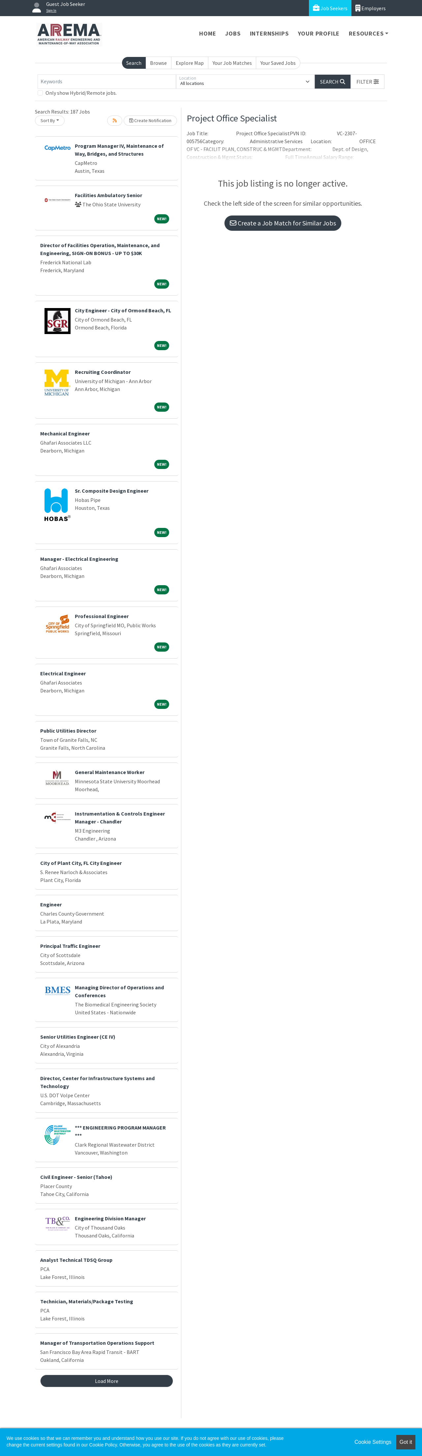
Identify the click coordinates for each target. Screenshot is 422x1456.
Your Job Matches (232, 63)
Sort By (48, 120)
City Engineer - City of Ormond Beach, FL (123, 310)
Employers (370, 8)
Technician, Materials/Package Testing (86, 1301)
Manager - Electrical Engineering (79, 559)
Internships (269, 33)
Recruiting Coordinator (103, 372)
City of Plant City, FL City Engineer (81, 863)
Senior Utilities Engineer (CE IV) (77, 1036)
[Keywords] (107, 81)
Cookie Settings (372, 1442)
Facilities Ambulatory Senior (108, 195)
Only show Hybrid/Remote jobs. (81, 93)
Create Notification (150, 120)
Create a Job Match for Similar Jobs (283, 223)
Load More (106, 1381)
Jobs (232, 33)
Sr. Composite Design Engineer (111, 490)
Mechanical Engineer (65, 433)
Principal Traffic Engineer (70, 946)
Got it (406, 1442)
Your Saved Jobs (278, 63)
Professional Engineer (102, 616)
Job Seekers (330, 8)
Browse (158, 63)
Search (133, 63)
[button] (367, 81)
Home (207, 33)
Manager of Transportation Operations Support (97, 1342)
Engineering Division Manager (110, 1218)
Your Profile (319, 33)
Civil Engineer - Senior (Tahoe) (76, 1177)
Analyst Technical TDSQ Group (76, 1260)
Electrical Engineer (63, 673)
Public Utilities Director (68, 730)
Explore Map (190, 63)
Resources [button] (366, 33)
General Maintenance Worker (109, 772)
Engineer (51, 904)
